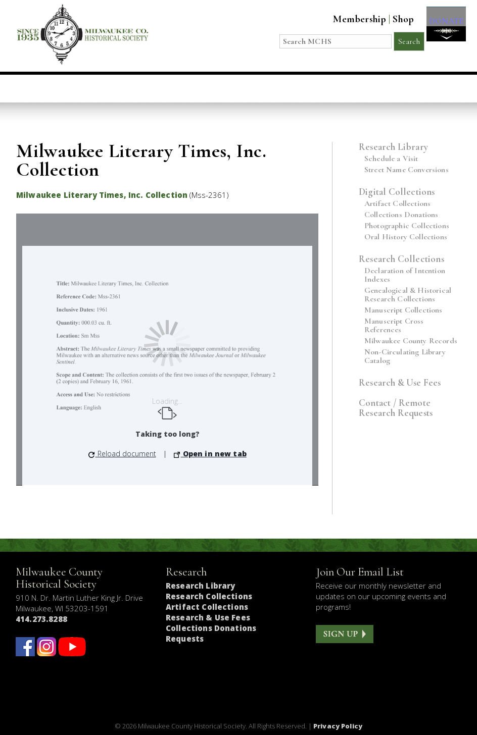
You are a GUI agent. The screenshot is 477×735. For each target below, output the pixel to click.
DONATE (442, 26)
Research (294, 88)
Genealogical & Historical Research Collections (407, 294)
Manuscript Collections (403, 310)
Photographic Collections (406, 226)
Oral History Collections (405, 237)
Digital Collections (397, 191)
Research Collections (401, 259)
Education (140, 88)
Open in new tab (210, 453)
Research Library (393, 146)
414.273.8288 (41, 619)
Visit (84, 88)
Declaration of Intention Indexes (404, 275)
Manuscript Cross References (394, 325)
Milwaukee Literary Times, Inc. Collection (101, 195)
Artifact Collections (397, 203)
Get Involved (416, 88)
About (351, 88)
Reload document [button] (122, 453)
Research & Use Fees (400, 382)
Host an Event (218, 88)
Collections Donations (401, 215)
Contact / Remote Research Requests (396, 407)
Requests (185, 639)
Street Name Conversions (406, 170)
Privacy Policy (337, 725)
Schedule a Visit (391, 158)
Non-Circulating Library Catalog (405, 356)
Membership (350, 19)
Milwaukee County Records (410, 341)
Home (40, 88)
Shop (394, 19)
